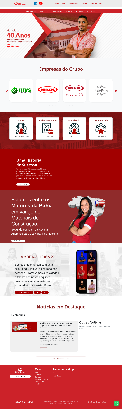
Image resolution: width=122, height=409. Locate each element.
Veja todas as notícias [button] (61, 358)
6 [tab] (64, 105)
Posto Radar (80, 11)
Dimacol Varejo (57, 11)
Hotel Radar (69, 11)
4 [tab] (58, 105)
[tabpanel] (21, 90)
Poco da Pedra (91, 11)
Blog (63, 3)
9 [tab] (72, 105)
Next (116, 90)
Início (57, 3)
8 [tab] (70, 105)
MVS (41, 11)
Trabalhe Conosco (96, 3)
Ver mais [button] (43, 349)
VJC (48, 11)
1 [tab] (50, 105)
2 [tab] (52, 105)
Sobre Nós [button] (23, 184)
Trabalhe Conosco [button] (24, 292)
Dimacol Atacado (31, 11)
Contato (84, 3)
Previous (6, 90)
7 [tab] (67, 105)
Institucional (73, 3)
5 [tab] (61, 105)
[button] (37, 292)
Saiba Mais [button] (18, 241)
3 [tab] (55, 105)
